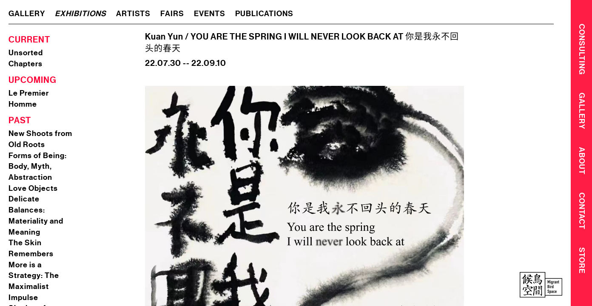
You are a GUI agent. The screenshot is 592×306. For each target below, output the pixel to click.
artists (133, 13)
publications (264, 13)
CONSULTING (581, 48)
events (209, 13)
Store (581, 263)
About (581, 162)
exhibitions (80, 13)
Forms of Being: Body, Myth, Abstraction (38, 166)
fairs (172, 13)
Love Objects (33, 188)
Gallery (581, 112)
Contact (581, 213)
